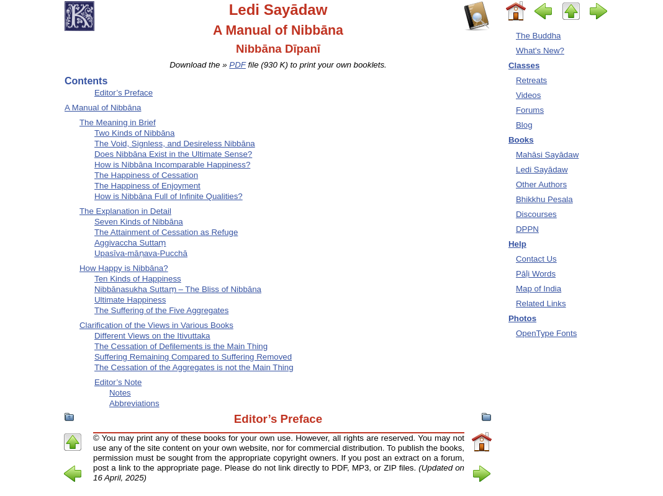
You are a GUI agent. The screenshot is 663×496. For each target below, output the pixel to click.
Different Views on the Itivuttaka (152, 335)
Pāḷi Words (536, 273)
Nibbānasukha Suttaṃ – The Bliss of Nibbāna (177, 289)
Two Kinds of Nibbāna (134, 133)
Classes (523, 65)
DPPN (527, 229)
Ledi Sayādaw (542, 169)
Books (521, 139)
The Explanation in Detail (125, 211)
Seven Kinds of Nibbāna (138, 221)
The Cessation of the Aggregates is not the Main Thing (194, 367)
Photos (522, 318)
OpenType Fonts (546, 333)
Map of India (538, 288)
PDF (237, 64)
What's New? (540, 50)
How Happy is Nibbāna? (123, 268)
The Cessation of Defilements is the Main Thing (181, 346)
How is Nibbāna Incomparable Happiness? (172, 164)
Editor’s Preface (123, 92)
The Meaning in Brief (117, 122)
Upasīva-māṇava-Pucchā (140, 253)
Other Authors (541, 184)
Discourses (536, 214)
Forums (530, 110)
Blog (524, 125)
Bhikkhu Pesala (544, 199)
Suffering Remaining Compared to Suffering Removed (193, 356)
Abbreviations (134, 403)
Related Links (541, 303)
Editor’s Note (118, 382)
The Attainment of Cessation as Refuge (166, 232)
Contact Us (536, 259)
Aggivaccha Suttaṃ (130, 242)
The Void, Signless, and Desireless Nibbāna (174, 143)
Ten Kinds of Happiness (137, 278)
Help (517, 244)
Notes (120, 392)
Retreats (531, 80)
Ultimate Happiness (130, 299)
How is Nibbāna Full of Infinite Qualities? (168, 196)
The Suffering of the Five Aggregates (161, 310)
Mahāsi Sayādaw (547, 154)
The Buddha (538, 35)
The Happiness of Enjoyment (147, 185)
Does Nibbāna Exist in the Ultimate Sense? (173, 154)
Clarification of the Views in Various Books (156, 325)
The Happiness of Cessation (146, 175)
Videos (528, 95)
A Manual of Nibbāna (103, 107)
